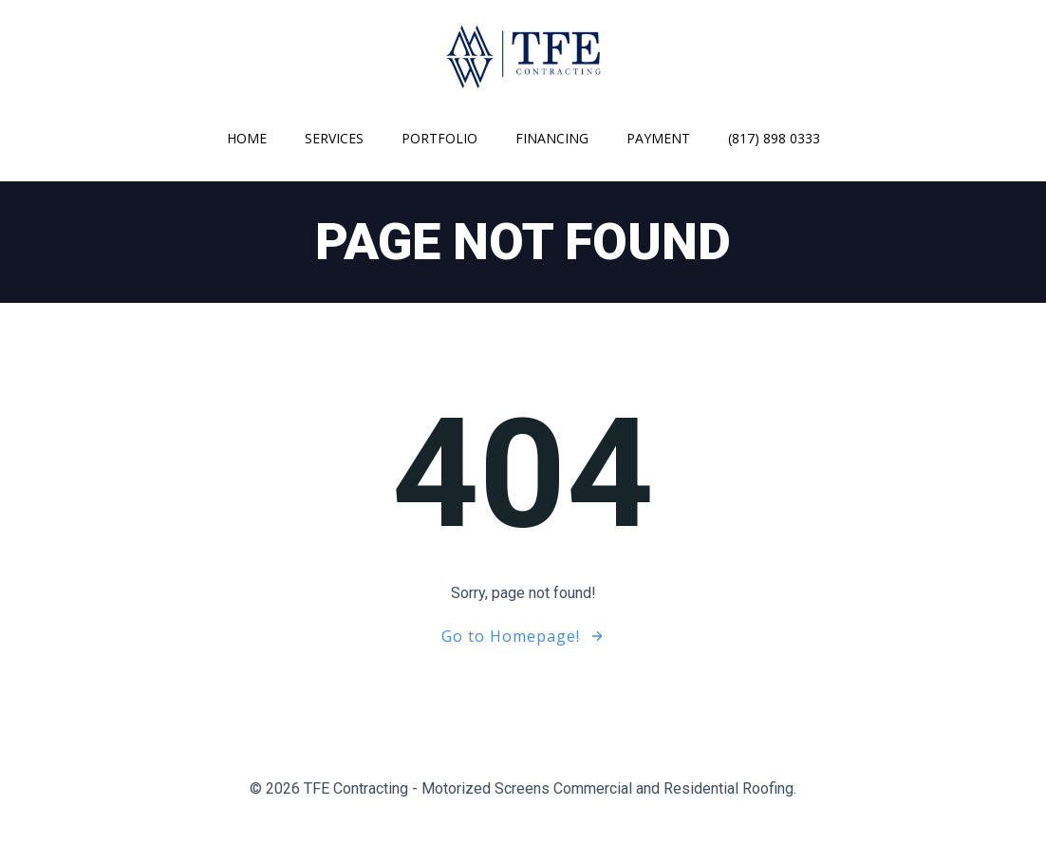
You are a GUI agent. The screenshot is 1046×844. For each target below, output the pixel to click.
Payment (658, 138)
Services (334, 138)
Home (247, 138)
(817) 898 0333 (774, 138)
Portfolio (439, 138)
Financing (551, 138)
